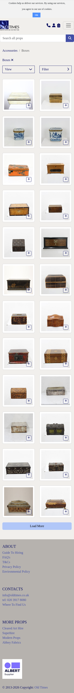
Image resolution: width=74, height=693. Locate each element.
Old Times (41, 687)
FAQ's (6, 557)
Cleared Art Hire (12, 628)
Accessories (9, 50)
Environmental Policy (16, 571)
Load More (37, 526)
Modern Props (11, 637)
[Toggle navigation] (68, 25)
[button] (49, 25)
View (18, 69)
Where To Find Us (14, 604)
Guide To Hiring (12, 552)
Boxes (7, 60)
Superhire (8, 633)
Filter (55, 69)
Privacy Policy (11, 566)
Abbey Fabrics (11, 642)
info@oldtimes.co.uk (15, 595)
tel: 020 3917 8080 (14, 600)
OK (36, 15)
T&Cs (6, 562)
